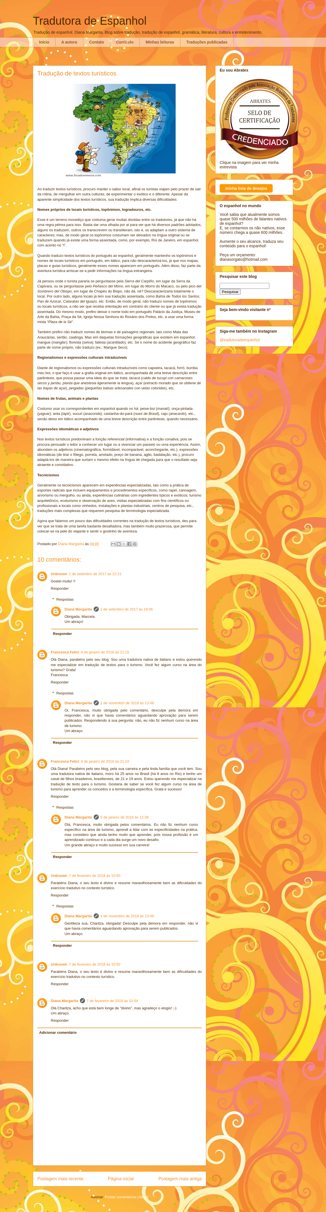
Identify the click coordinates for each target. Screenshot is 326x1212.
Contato (96, 42)
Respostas (65, 599)
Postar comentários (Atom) (126, 1197)
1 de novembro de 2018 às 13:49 (127, 916)
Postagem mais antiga (180, 1178)
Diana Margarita (78, 609)
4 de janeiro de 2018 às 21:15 (105, 652)
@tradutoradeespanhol (240, 340)
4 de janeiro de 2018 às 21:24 (105, 761)
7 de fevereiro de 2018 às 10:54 (112, 1001)
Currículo (125, 42)
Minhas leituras (160, 42)
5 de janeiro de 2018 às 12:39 (124, 817)
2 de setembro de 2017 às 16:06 (126, 609)
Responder (60, 588)
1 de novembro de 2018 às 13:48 (127, 703)
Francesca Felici (65, 652)
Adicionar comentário (58, 1032)
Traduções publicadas (207, 42)
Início (44, 42)
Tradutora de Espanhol (89, 21)
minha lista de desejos (246, 188)
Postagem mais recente (60, 1178)
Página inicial (121, 1178)
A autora (69, 42)
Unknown (59, 574)
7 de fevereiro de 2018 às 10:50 (95, 875)
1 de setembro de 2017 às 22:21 (95, 574)
